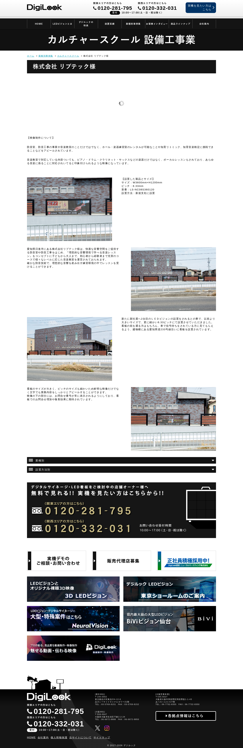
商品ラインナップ (180, 24)
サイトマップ (101, 737)
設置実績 (110, 24)
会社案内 (204, 24)
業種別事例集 (133, 24)
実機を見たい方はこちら (199, 7)
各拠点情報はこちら (186, 716)
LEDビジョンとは (62, 24)
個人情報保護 (59, 737)
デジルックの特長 (86, 24)
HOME (39, 24)
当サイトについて (80, 737)
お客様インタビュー (157, 24)
